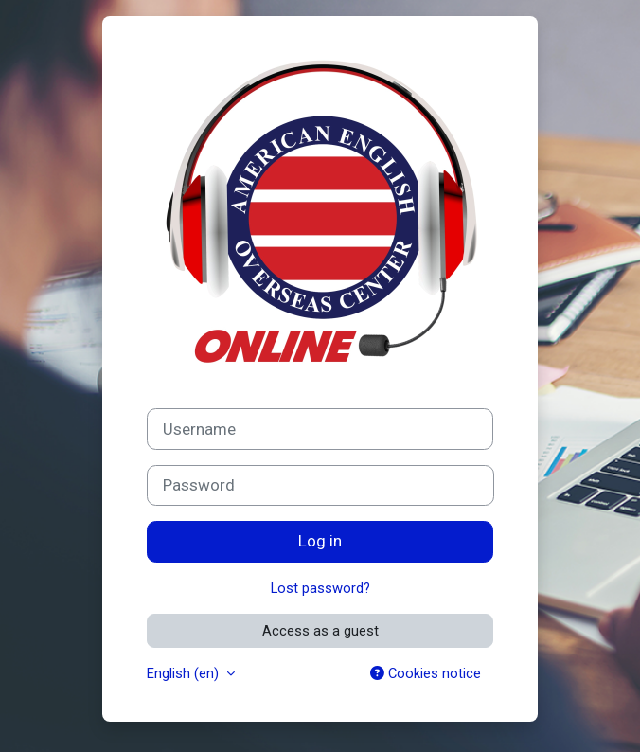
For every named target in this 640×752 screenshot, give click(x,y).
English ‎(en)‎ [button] (184, 673)
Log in (320, 540)
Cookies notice (425, 673)
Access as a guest (320, 630)
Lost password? (320, 588)
